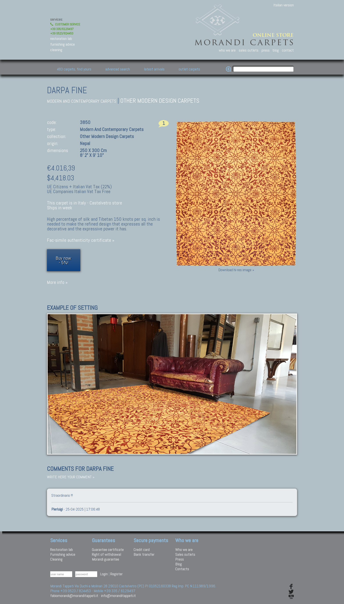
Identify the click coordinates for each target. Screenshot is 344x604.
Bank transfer (144, 554)
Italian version (283, 4)
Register (116, 573)
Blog (178, 563)
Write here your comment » (70, 477)
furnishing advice (62, 44)
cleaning (56, 49)
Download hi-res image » (236, 269)
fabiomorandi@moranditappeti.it (74, 595)
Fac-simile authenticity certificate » (80, 240)
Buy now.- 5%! (64, 260)
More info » (57, 282)
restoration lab (61, 38)
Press (179, 559)
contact (288, 50)
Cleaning (56, 559)
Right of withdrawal (106, 554)
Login (104, 573)
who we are (227, 50)
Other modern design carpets (159, 100)
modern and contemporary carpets (81, 101)
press (266, 50)
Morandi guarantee (105, 559)
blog (276, 50)
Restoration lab (61, 549)
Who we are (184, 549)
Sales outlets (185, 554)
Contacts (182, 568)
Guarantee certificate (108, 549)
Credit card (142, 549)
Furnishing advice (62, 554)
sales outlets (248, 50)
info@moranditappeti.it (118, 595)
